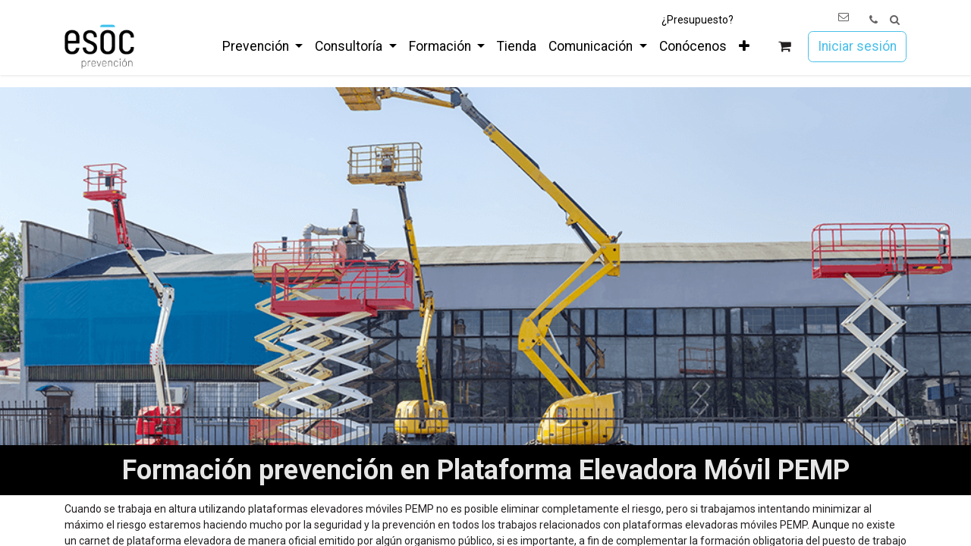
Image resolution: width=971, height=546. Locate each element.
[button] (895, 20)
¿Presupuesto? (697, 20)
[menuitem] (262, 46)
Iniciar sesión (857, 46)
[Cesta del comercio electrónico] (785, 47)
